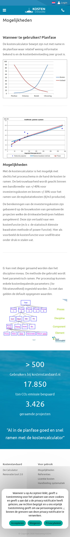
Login (62, 2)
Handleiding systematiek (51, 483)
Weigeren (34, 523)
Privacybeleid (53, 523)
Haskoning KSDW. (43, 533)
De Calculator (10, 470)
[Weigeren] (64, 508)
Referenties (44, 474)
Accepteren (17, 523)
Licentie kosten (46, 478)
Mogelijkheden (46, 470)
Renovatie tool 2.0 (13, 474)
